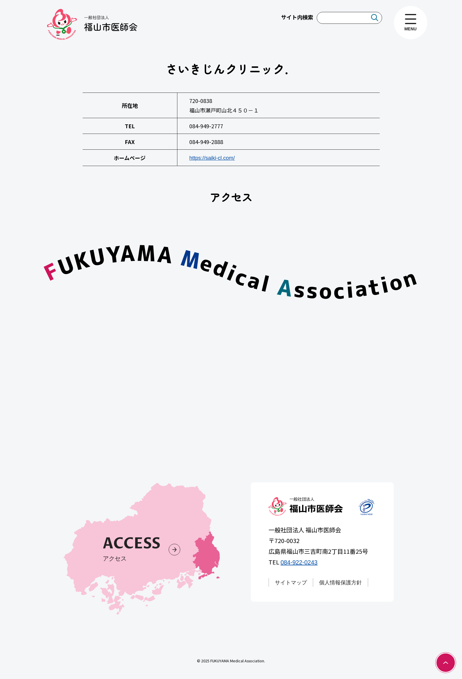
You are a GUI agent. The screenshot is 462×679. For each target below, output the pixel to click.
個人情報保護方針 (340, 583)
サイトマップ (291, 583)
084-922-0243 (299, 562)
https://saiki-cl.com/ (212, 158)
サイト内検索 (297, 17)
